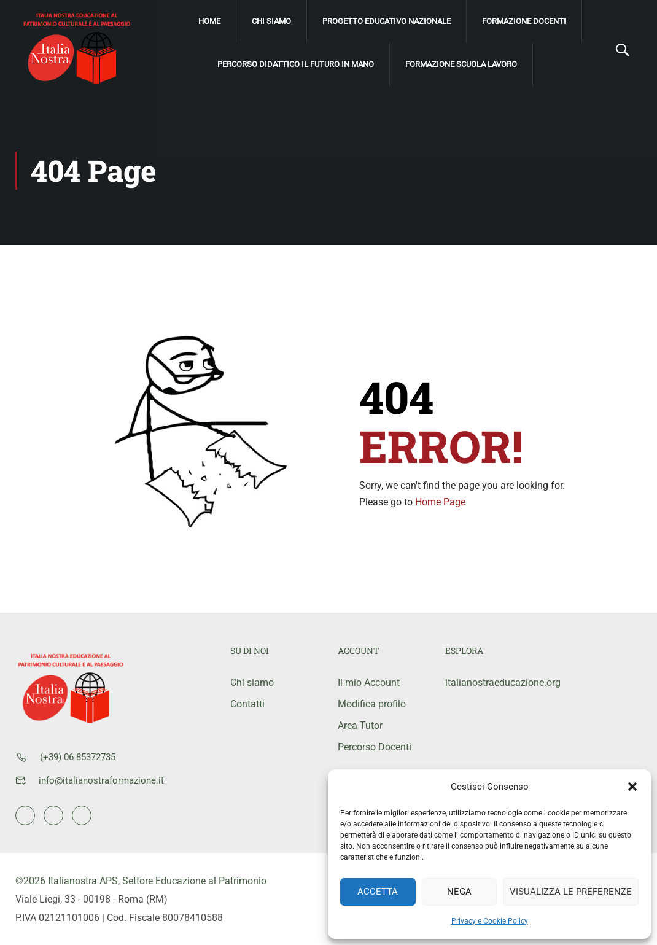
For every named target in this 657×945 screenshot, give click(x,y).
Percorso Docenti (374, 746)
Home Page (440, 501)
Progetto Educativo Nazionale (386, 21)
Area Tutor (360, 725)
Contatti (247, 703)
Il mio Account (369, 682)
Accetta (377, 891)
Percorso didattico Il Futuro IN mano (295, 64)
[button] (632, 786)
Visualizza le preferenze (571, 891)
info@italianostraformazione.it (101, 779)
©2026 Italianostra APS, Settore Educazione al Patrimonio (140, 880)
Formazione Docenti (524, 21)
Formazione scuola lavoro (461, 64)
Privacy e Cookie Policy (489, 921)
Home (209, 21)
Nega (459, 891)
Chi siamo (271, 21)
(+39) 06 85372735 (77, 756)
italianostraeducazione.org (489, 682)
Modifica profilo (372, 703)
